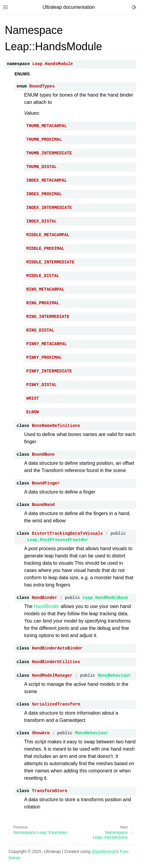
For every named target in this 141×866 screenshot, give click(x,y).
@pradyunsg (103, 851)
